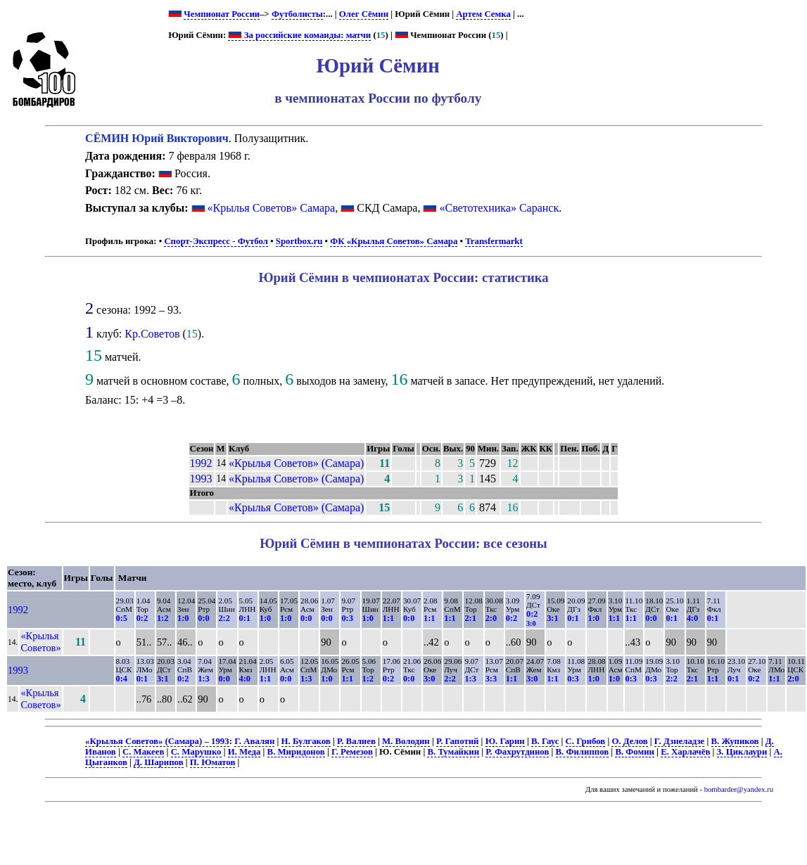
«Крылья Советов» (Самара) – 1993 (157, 741)
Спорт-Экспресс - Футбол (216, 241)
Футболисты (297, 14)
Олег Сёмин (363, 14)
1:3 (203, 679)
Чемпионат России (222, 14)
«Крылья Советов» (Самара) (296, 463)
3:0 (429, 679)
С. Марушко (196, 752)
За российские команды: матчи (299, 35)
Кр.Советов (152, 334)
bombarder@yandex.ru (738, 789)
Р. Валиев (356, 741)
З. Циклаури (742, 752)
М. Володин (406, 741)
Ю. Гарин (505, 741)
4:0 (692, 618)
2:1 (470, 618)
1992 (201, 463)
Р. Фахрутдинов (517, 752)
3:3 (491, 679)
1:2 (162, 618)
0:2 (142, 618)
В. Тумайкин (453, 752)
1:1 (388, 618)
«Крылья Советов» (40, 641)
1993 (201, 479)
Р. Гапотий (457, 741)
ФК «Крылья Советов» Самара (393, 241)
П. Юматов (213, 762)
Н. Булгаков (306, 741)
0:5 (121, 618)
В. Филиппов (582, 752)
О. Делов (629, 741)
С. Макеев (143, 752)
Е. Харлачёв (685, 752)
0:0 (203, 618)
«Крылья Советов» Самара (272, 208)
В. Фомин (634, 752)
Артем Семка (483, 14)
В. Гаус (545, 741)
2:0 (491, 618)
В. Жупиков (735, 741)
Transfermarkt (494, 241)
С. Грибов (586, 741)
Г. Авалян (254, 741)
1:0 (183, 618)
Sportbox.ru (299, 241)
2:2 (223, 618)
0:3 (346, 618)
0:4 (121, 679)
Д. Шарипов (159, 762)
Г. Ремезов (352, 752)
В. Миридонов (296, 752)
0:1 (244, 618)
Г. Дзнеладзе (679, 741)
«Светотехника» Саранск (499, 208)
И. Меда (244, 752)
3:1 (552, 618)
